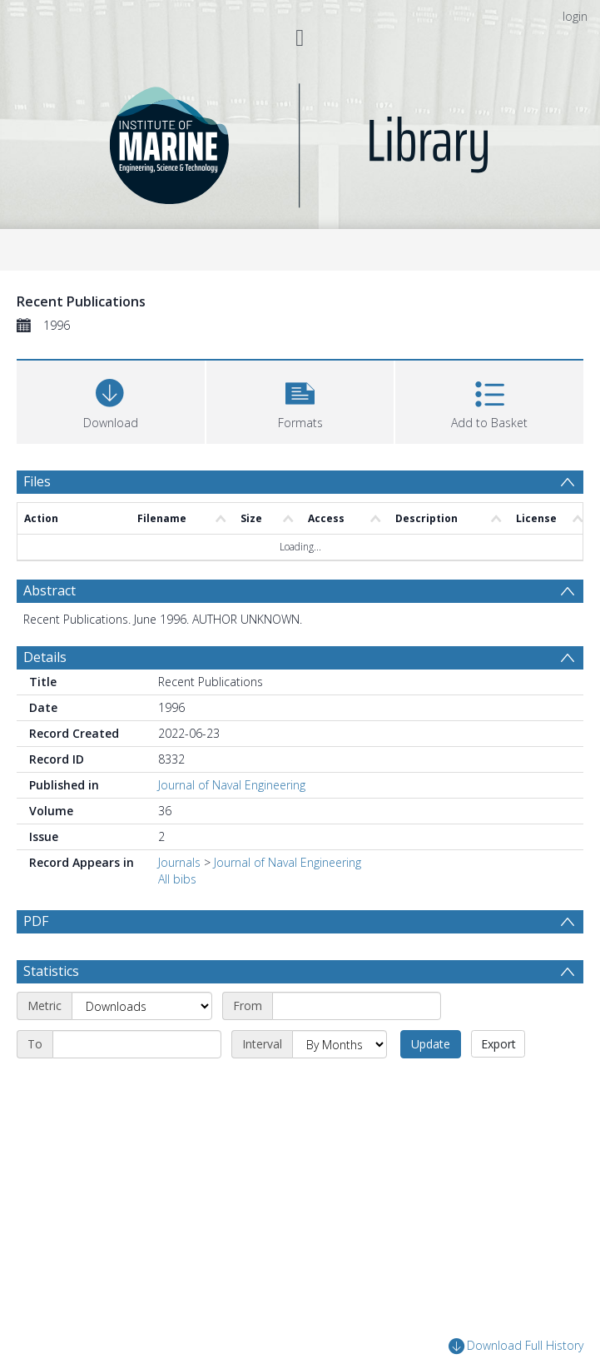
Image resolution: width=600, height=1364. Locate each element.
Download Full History (516, 1346)
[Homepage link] (300, 141)
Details (45, 657)
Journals (179, 862)
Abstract (49, 590)
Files (37, 481)
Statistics (51, 971)
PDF (35, 921)
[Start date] (356, 1006)
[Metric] (142, 1006)
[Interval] (339, 1044)
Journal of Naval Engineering (231, 785)
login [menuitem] (575, 16)
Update (430, 1044)
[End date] (136, 1044)
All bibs (177, 879)
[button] (300, 400)
